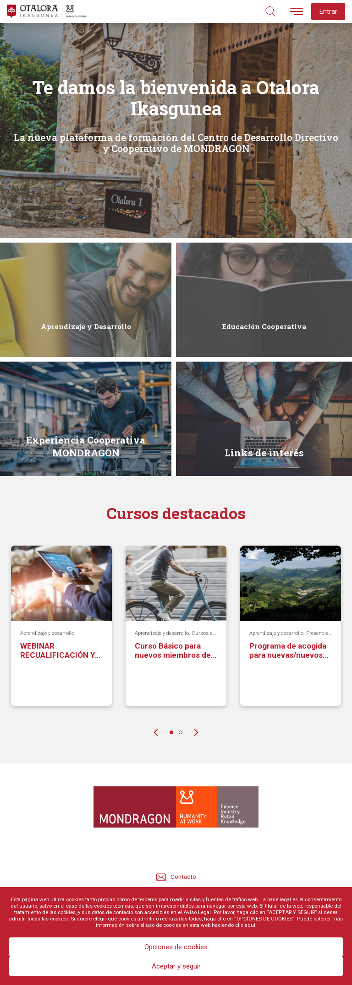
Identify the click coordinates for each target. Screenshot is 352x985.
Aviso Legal (197, 912)
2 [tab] (180, 732)
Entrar (328, 11)
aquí (250, 925)
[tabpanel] (61, 633)
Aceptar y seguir (176, 966)
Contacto (176, 877)
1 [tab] (171, 732)
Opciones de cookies (176, 947)
